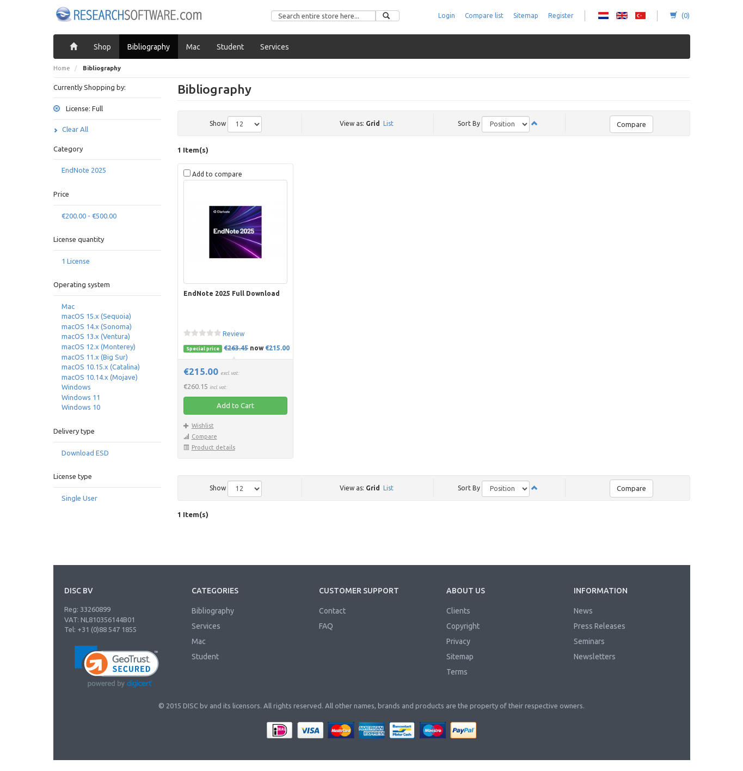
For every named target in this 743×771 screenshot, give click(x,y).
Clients (458, 610)
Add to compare (212, 173)
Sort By (469, 123)
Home (61, 68)
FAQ (326, 626)
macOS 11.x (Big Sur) (95, 357)
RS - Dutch (603, 15)
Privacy (458, 641)
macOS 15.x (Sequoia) (96, 316)
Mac (68, 306)
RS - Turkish (640, 15)
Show (218, 123)
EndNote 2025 (84, 170)
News (583, 610)
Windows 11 (81, 397)
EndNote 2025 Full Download (231, 293)
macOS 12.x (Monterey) (99, 346)
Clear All (70, 129)
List (388, 123)
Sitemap (525, 15)
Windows (76, 387)
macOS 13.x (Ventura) (96, 336)
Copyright (463, 626)
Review (233, 333)
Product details (209, 447)
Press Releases (599, 626)
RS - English (622, 15)
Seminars (589, 641)
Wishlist (198, 425)
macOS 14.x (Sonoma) (97, 326)
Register (561, 15)
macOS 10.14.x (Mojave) (100, 377)
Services (206, 626)
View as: (352, 123)
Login (446, 15)
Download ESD (85, 453)
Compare (631, 124)
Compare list (484, 15)
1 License (76, 261)
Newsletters (595, 656)
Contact (332, 610)
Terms (457, 671)
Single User (79, 498)
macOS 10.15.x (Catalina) (101, 367)
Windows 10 (81, 407)
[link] (117, 667)
